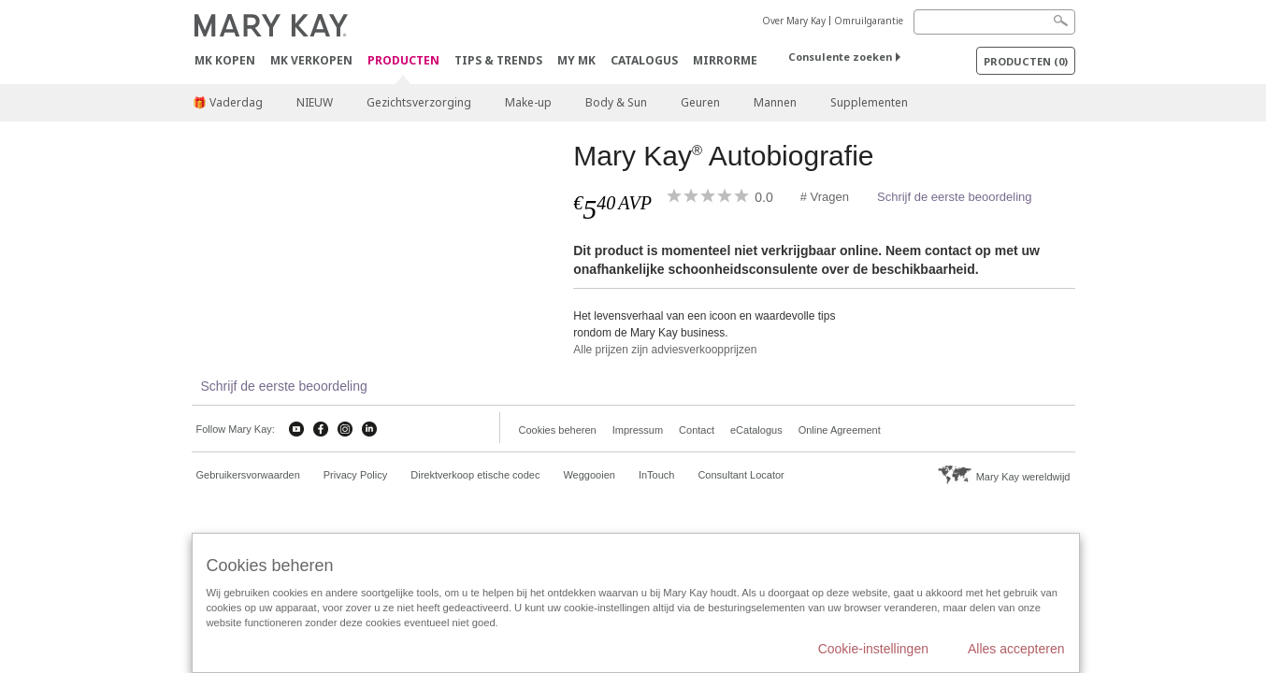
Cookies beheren (558, 430)
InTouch (657, 474)
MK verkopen (311, 60)
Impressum (637, 430)
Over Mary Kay (794, 20)
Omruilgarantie (868, 20)
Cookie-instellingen (873, 648)
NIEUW (314, 102)
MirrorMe (725, 60)
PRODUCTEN (403, 61)
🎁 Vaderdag (228, 102)
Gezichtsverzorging (419, 102)
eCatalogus (756, 430)
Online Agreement (839, 430)
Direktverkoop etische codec (474, 474)
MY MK (576, 60)
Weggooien (588, 474)
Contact (696, 430)
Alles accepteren (1016, 648)
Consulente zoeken (840, 56)
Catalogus (644, 60)
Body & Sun (616, 102)
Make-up (528, 102)
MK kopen (224, 60)
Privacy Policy (355, 474)
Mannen (775, 102)
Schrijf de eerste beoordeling (954, 197)
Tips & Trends (498, 60)
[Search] (994, 22)
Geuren (700, 102)
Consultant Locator (741, 474)
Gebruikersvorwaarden (248, 474)
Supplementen (869, 102)
